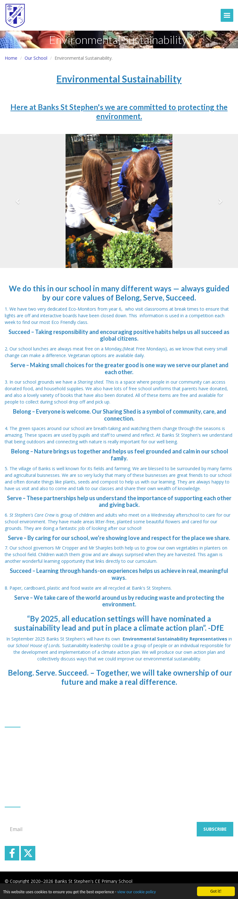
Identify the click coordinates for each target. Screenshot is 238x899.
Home (11, 58)
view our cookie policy (136, 893)
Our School (36, 58)
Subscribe (215, 829)
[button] (18, 201)
